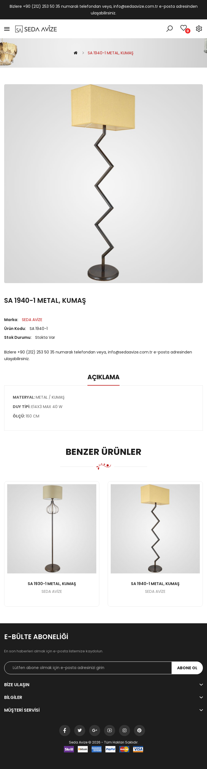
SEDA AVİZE (32, 319)
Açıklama (103, 377)
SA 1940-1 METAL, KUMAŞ (110, 53)
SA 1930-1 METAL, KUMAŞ (52, 583)
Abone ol (187, 668)
